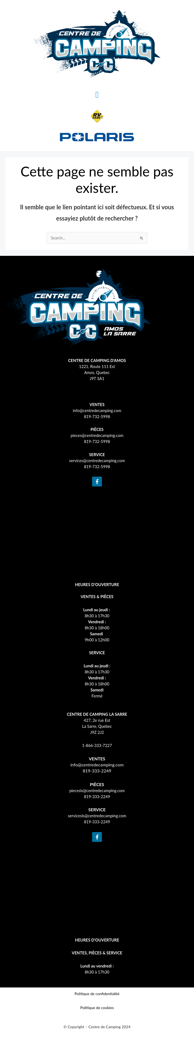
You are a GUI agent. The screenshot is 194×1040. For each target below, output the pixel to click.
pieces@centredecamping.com (97, 435)
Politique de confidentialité (97, 993)
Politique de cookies (97, 1007)
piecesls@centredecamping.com (97, 790)
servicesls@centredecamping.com (97, 815)
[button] (97, 94)
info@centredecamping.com (97, 410)
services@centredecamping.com (97, 460)
